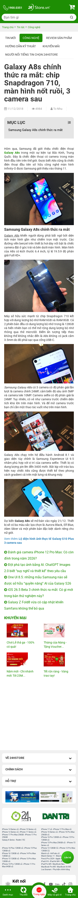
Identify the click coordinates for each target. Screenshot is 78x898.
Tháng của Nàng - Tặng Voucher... (55, 644)
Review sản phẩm (59, 38)
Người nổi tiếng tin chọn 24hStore (31, 54)
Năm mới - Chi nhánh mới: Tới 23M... (20, 673)
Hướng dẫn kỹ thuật (20, 46)
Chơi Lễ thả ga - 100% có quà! (20, 644)
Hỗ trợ (39, 781)
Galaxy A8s (12, 152)
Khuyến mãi (51, 46)
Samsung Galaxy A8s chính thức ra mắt (35, 130)
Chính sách (39, 770)
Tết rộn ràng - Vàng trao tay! (56, 673)
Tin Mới (10, 38)
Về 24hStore (39, 758)
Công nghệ (31, 38)
